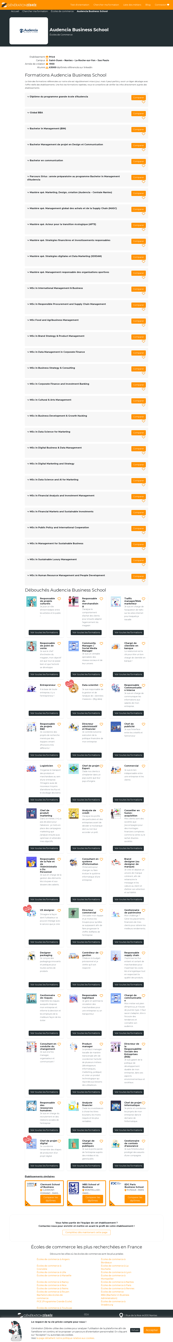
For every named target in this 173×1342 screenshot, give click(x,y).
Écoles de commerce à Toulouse (54, 1308)
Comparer (138, 97)
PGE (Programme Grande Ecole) (54, 1301)
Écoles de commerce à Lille (51, 1272)
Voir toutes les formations (44, 632)
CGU (86, 1314)
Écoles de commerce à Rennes (117, 1288)
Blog (148, 5)
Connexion (162, 5)
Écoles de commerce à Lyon (116, 1272)
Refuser (135, 1330)
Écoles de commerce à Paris (116, 1285)
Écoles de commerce (62, 11)
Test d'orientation (79, 5)
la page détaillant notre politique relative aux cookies (65, 1338)
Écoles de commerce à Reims (52, 1288)
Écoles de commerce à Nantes (117, 1282)
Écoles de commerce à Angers (53, 1259)
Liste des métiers (132, 5)
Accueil (15, 11)
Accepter (152, 1330)
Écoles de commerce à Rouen (53, 1291)
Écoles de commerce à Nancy (53, 1282)
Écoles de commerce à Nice (51, 1285)
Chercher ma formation (106, 5)
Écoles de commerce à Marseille (54, 1275)
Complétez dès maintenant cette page (86, 1232)
